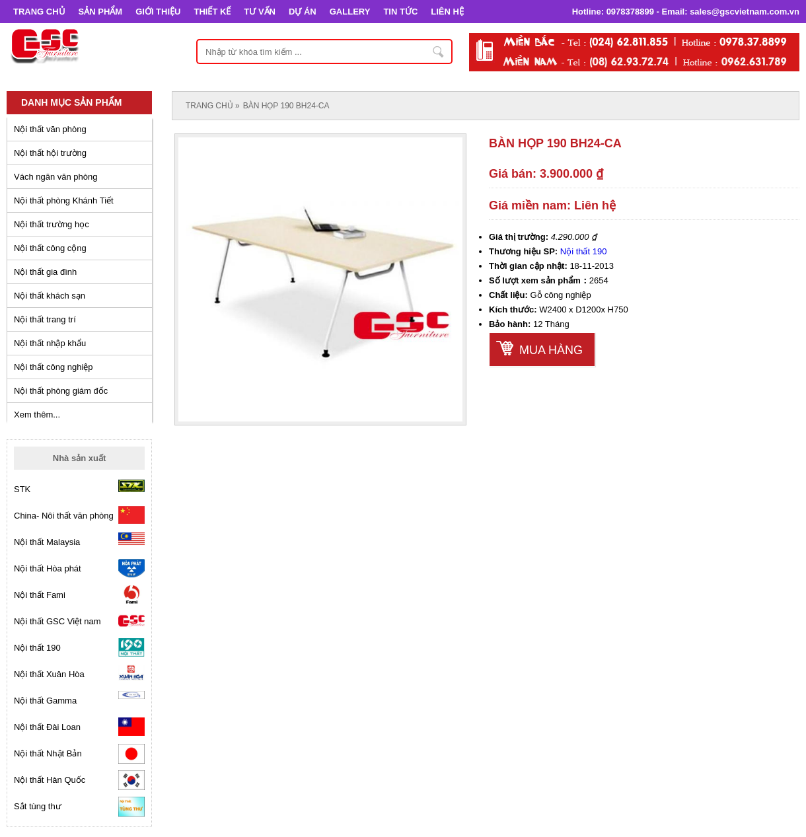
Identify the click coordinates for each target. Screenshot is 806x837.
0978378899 (630, 12)
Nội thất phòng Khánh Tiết (64, 200)
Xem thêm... (37, 414)
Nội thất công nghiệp (53, 367)
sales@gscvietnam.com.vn (744, 12)
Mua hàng (551, 350)
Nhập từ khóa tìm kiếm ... (439, 51)
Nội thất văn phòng (50, 129)
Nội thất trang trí (45, 319)
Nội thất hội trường (50, 153)
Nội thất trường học (51, 224)
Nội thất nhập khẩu (50, 343)
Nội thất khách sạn (49, 296)
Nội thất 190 (583, 251)
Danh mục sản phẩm (71, 102)
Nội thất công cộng (50, 248)
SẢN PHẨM (101, 12)
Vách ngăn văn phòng (56, 177)
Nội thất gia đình (45, 272)
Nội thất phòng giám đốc (61, 391)
